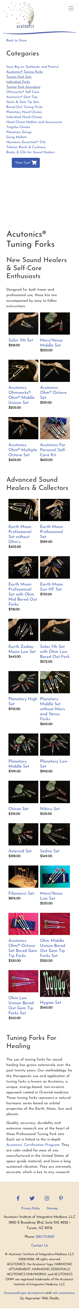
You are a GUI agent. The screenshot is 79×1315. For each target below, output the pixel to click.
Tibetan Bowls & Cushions (26, 147)
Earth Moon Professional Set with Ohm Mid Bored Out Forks (22, 594)
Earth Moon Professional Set (51, 532)
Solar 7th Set (20, 340)
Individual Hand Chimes (24, 117)
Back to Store (16, 40)
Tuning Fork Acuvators (23, 87)
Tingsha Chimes (18, 127)
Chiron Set (18, 809)
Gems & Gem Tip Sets (22, 102)
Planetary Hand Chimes (24, 112)
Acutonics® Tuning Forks (24, 72)
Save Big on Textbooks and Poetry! (32, 67)
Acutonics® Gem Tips (22, 97)
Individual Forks (18, 82)
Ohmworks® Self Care (22, 92)
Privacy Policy (30, 1208)
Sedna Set (49, 851)
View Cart (25, 163)
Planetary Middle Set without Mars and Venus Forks (52, 709)
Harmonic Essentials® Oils (26, 142)
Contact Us (39, 1245)
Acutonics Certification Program (32, 1145)
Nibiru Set (50, 809)
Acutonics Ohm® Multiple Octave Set (22, 450)
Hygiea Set (50, 1003)
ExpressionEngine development (24, 1293)
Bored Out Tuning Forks (24, 107)
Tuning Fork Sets (19, 77)
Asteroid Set (20, 851)
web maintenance (63, 1293)
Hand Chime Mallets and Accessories (34, 122)
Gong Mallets (16, 137)
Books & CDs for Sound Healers (30, 152)
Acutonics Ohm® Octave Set (53, 393)
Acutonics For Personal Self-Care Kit (53, 450)
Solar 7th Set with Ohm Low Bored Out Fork (55, 652)
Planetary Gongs (19, 132)
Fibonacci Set (21, 893)
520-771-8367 (45, 1237)
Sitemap (52, 1208)
